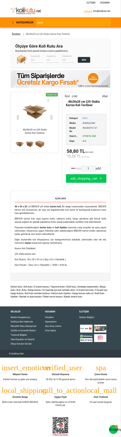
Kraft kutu (71, 286)
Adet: (73, 168)
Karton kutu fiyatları (61, 293)
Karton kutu (16, 286)
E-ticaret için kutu (85, 290)
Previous (18, 117)
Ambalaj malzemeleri (88, 286)
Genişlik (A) (50, 56)
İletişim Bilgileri (86, 317)
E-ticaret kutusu (41, 286)
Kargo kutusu (34, 290)
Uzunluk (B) (35, 56)
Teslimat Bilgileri (19, 335)
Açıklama (60, 198)
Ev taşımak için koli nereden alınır (59, 290)
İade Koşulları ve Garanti (22, 339)
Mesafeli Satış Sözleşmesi (23, 326)
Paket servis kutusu (52, 296)
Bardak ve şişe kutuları (31, 296)
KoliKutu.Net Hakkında (22, 321)
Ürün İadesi (50, 330)
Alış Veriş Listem (53, 326)
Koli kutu (28, 286)
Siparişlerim (51, 321)
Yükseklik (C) (67, 56)
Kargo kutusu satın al (82, 293)
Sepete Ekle (85, 178)
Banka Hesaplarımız (20, 317)
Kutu (24, 290)
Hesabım (104, 2)
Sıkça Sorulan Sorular (21, 343)
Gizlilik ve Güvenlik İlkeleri (23, 330)
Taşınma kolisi (58, 286)
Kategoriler (24, 22)
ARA (84, 59)
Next (51, 117)
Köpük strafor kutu (73, 296)
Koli (18, 290)
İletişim (90, 2)
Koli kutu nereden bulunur (37, 293)
